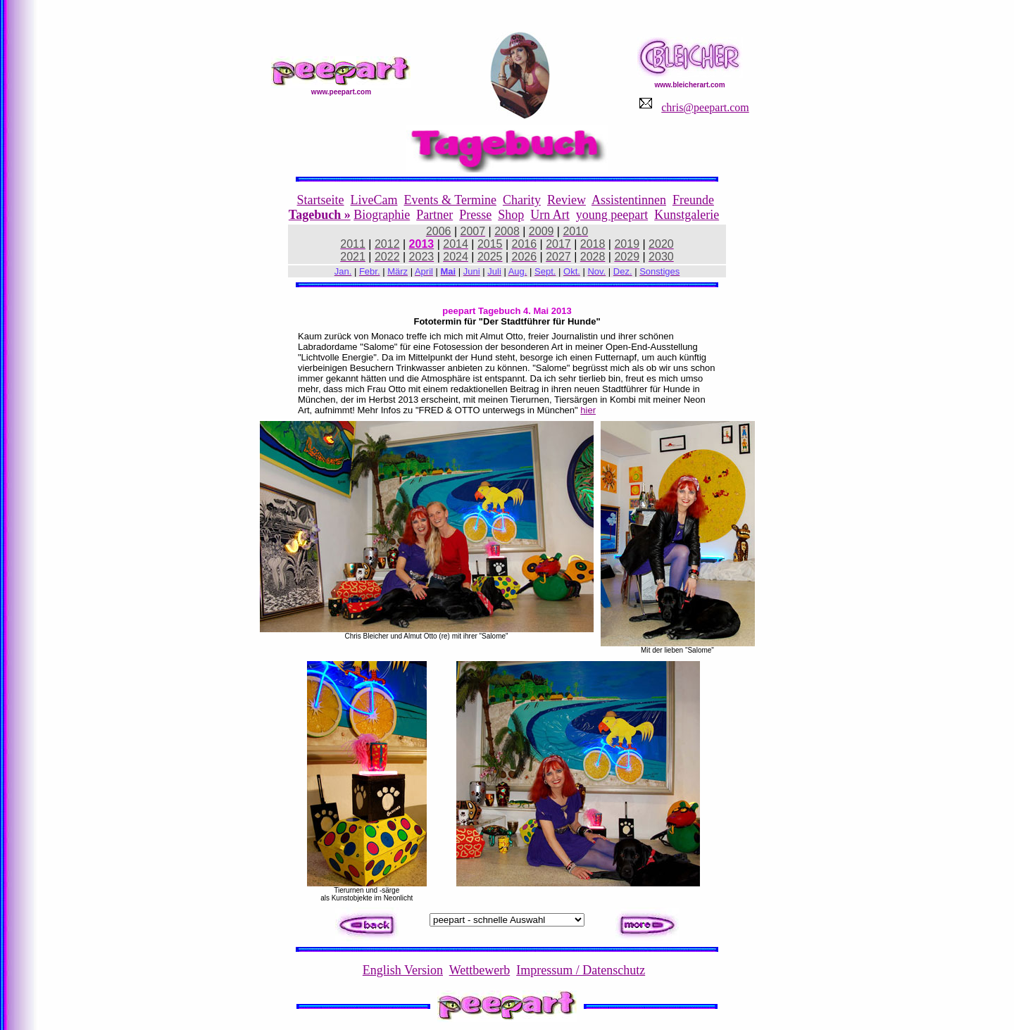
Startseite (320, 200)
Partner (434, 215)
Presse (475, 215)
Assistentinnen (629, 200)
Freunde (693, 200)
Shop (511, 215)
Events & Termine (450, 200)
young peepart (612, 215)
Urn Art (550, 215)
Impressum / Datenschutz (580, 970)
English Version (403, 970)
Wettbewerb (480, 970)
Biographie (381, 215)
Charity (522, 200)
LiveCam (374, 200)
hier (588, 410)
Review (566, 200)
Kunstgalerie (686, 215)
